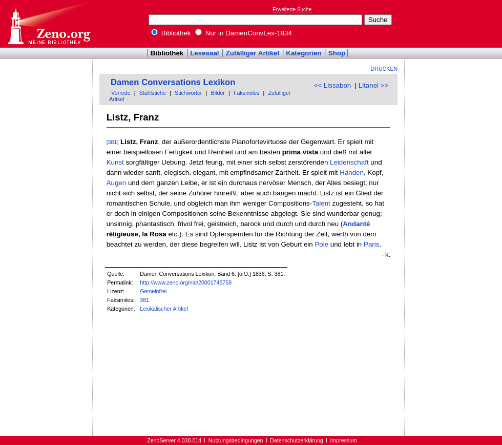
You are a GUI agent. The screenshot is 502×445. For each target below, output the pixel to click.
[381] (113, 142)
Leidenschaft (349, 162)
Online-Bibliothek (48, 24)
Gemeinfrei (153, 291)
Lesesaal (204, 53)
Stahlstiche (152, 93)
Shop (336, 53)
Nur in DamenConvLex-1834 (243, 33)
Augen (117, 183)
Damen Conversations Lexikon (173, 82)
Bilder (218, 93)
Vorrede (120, 93)
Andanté (356, 224)
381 (144, 300)
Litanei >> (374, 85)
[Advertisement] (455, 24)
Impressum (343, 440)
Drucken (384, 69)
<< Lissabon (332, 85)
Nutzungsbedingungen (235, 440)
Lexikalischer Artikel (164, 309)
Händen (352, 172)
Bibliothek (171, 33)
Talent (321, 203)
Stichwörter (188, 93)
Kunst (115, 162)
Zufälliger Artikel (253, 53)
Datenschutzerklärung (296, 440)
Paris (371, 244)
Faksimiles (246, 93)
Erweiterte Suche (292, 9)
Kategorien (304, 53)
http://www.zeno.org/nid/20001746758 (186, 282)
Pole (321, 244)
